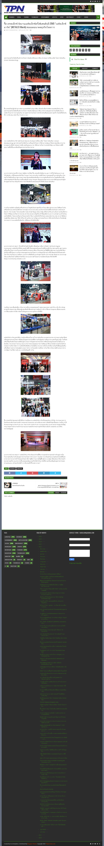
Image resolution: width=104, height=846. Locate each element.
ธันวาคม (43, 549)
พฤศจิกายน (43, 551)
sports (20, 546)
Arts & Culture (23, 540)
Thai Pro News (79, 59)
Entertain (8, 550)
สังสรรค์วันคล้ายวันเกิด (46, 789)
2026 (40, 536)
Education (8, 553)
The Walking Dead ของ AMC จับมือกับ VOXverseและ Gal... (50, 663)
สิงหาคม (42, 559)
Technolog (16, 563)
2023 (40, 544)
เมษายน (42, 569)
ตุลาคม (42, 554)
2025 (40, 539)
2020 (40, 837)
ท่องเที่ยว (18, 556)
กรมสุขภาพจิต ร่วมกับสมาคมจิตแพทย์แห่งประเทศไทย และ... (52, 577)
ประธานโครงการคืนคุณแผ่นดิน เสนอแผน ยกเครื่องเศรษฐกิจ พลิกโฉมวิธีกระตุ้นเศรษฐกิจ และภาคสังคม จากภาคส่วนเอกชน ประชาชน (84, 169)
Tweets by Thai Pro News (77, 64)
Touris (27, 563)
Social (19, 17)
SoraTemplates (14, 844)
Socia (6, 563)
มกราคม (42, 832)
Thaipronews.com (50, 844)
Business (11, 17)
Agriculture (8, 559)
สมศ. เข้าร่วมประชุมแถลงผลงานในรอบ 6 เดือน (53, 758)
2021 (40, 835)
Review (86, 17)
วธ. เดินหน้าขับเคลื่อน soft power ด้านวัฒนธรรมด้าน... (51, 678)
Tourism (26, 17)
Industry (19, 468)
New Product (70, 17)
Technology (34, 17)
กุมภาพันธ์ (43, 829)
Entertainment (45, 17)
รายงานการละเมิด (75, 563)
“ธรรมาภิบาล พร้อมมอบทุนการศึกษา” (50, 574)
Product (19, 559)
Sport (62, 17)
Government (8, 540)
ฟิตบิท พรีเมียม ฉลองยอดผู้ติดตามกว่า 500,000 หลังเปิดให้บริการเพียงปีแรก (89, 101)
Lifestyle (54, 17)
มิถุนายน (43, 564)
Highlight (8, 546)
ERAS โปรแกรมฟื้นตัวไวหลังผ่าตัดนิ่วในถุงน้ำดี (53, 671)
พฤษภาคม (43, 566)
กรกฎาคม (43, 561)
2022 (40, 546)
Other (78, 17)
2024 (40, 541)
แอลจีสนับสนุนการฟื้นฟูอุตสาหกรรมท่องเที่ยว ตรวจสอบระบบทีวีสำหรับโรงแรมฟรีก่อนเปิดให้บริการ (89, 92)
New (28, 559)
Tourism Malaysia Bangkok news (49, 702)
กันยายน (42, 556)
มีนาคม (42, 572)
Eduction (13, 566)
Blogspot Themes (32, 844)
